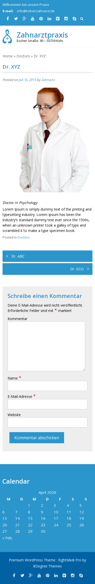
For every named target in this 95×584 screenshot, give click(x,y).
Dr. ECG (77, 268)
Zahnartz (48, 79)
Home (8, 56)
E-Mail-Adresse (22, 396)
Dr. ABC (18, 256)
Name (14, 378)
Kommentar (17, 318)
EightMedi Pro (70, 560)
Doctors (23, 56)
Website (14, 414)
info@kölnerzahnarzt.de (36, 11)
